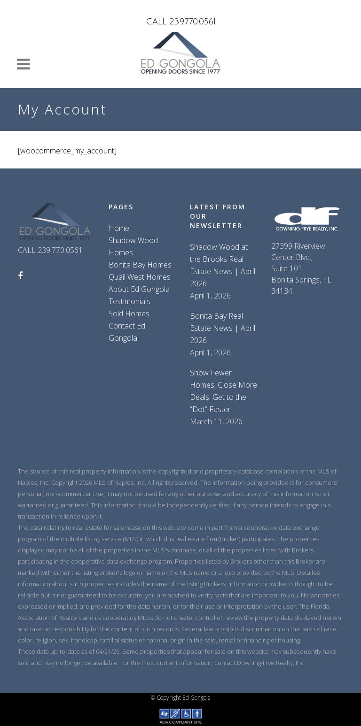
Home (119, 228)
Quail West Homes (140, 277)
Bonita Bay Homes (140, 265)
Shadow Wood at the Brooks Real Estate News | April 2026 (222, 265)
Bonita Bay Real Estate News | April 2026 (222, 328)
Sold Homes (129, 313)
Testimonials (129, 301)
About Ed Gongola (139, 289)
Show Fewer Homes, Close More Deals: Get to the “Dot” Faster (223, 390)
